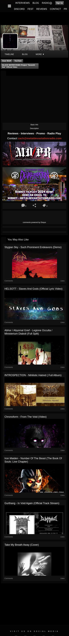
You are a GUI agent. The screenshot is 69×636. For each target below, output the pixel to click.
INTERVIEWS (22, 3)
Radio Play (54, 133)
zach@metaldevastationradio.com (39, 138)
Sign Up (59, 3)
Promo (41, 133)
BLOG (36, 3)
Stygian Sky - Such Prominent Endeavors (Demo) (32, 247)
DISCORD (19, 9)
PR (65, 9)
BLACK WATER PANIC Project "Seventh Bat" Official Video (18, 66)
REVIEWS (41, 9)
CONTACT (55, 9)
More (40, 54)
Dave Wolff (6, 61)
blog (25, 54)
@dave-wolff (27, 43)
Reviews (13, 133)
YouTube (18, 61)
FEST (30, 9)
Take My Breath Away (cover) (21, 544)
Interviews (28, 133)
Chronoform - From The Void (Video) (25, 416)
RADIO (45, 3)
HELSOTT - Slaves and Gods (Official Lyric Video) (33, 288)
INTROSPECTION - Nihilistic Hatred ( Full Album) (32, 375)
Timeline (9, 54)
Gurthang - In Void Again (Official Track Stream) (31, 503)
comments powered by (34, 222)
